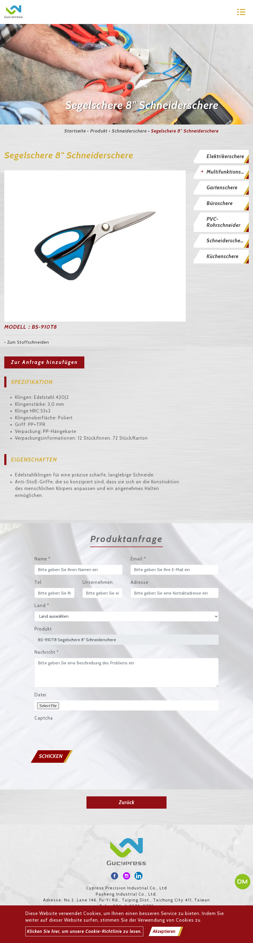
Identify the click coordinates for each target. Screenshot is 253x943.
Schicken (50, 756)
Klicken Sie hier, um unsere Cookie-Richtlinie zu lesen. (84, 931)
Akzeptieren (164, 931)
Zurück (127, 802)
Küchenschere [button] (223, 256)
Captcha (43, 718)
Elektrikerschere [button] (225, 156)
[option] (95, 246)
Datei (40, 694)
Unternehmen (97, 582)
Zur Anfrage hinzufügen (44, 362)
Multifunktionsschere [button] (228, 172)
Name (42, 558)
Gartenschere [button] (222, 187)
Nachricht (46, 652)
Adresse (139, 582)
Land (41, 605)
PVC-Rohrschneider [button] (223, 222)
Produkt (99, 131)
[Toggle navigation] (241, 12)
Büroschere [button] (220, 203)
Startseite (75, 131)
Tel (37, 582)
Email (138, 558)
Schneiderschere (129, 131)
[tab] (221, 156)
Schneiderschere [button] (226, 241)
